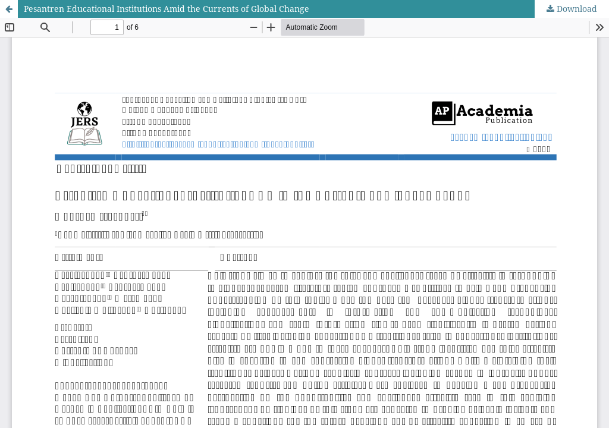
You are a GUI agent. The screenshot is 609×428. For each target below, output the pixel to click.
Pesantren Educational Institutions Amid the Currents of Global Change (166, 8)
